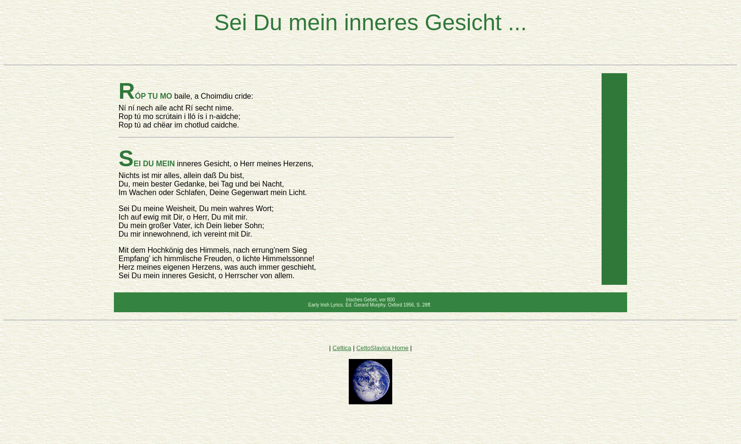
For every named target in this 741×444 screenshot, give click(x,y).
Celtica (342, 347)
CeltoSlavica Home (382, 347)
